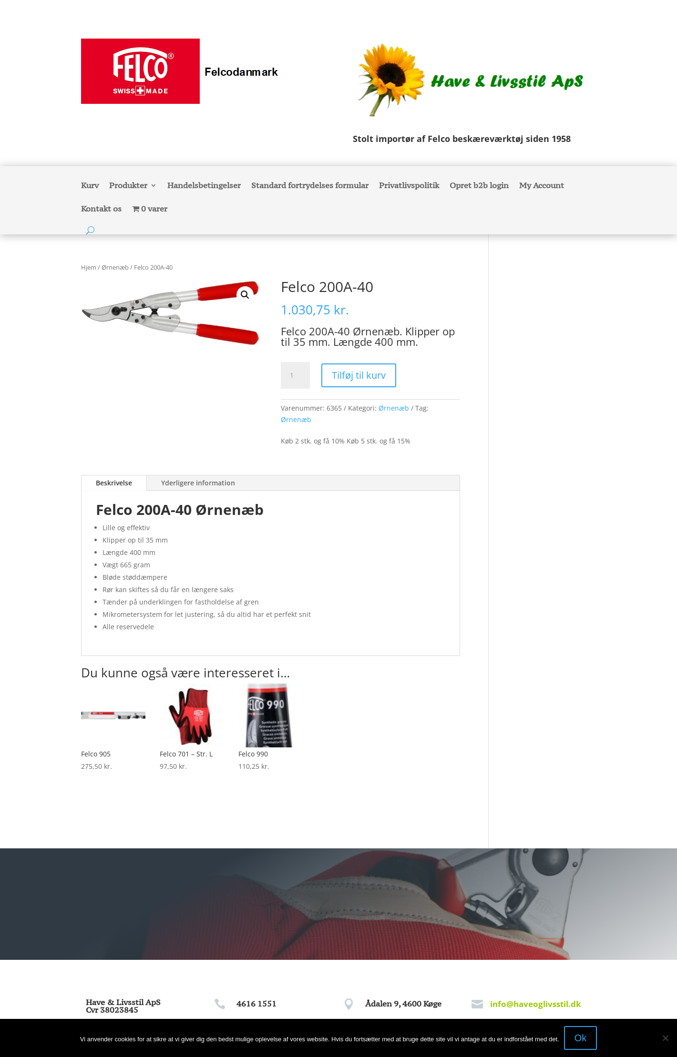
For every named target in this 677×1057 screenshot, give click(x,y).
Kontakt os (101, 209)
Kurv (90, 186)
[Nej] (665, 1038)
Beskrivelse (114, 482)
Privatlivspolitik (409, 186)
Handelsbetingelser (204, 186)
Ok (580, 1038)
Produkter (128, 186)
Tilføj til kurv (359, 375)
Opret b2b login (479, 186)
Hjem (88, 267)
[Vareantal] (295, 375)
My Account (541, 186)
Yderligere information (198, 482)
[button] (245, 294)
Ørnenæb (115, 267)
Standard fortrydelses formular (310, 186)
